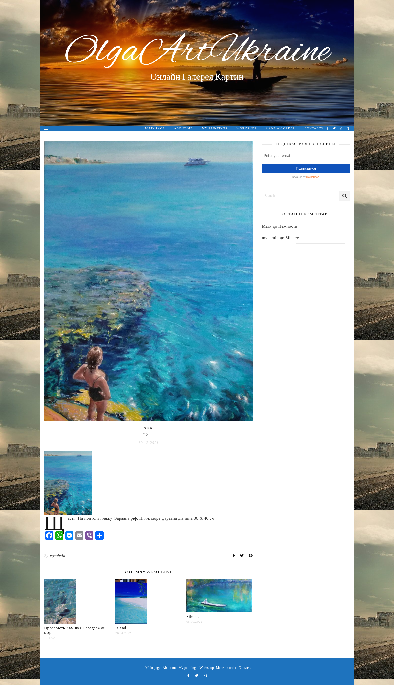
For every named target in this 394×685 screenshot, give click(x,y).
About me (183, 128)
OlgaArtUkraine (197, 52)
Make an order (280, 128)
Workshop (247, 128)
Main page (155, 128)
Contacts (314, 128)
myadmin (57, 556)
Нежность (288, 226)
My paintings (214, 128)
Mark (266, 226)
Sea (148, 428)
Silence (193, 616)
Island (120, 628)
